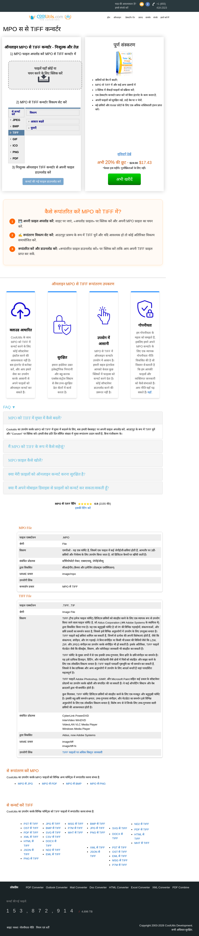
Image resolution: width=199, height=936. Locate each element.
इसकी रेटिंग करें (82, 508)
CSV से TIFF (53, 836)
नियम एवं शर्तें (42, 927)
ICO (15, 145)
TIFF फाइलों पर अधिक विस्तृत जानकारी (82, 752)
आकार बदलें (37, 121)
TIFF (16, 132)
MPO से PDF (49, 783)
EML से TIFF (53, 854)
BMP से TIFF (53, 828)
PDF (15, 158)
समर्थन (148, 17)
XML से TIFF (31, 836)
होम (108, 17)
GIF (15, 139)
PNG (16, 152)
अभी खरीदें (124, 179)
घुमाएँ (33, 128)
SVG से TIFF (53, 832)
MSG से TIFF (75, 823)
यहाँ (149, 392)
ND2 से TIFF (53, 849)
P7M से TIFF (75, 828)
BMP (16, 126)
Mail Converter (78, 887)
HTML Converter (119, 887)
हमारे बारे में (164, 17)
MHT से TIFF (75, 832)
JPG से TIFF (53, 823)
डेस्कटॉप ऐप (130, 17)
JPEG (16, 120)
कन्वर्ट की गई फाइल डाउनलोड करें (43, 181)
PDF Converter (35, 887)
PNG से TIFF (31, 858)
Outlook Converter (57, 887)
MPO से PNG (98, 783)
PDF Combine (181, 887)
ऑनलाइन (117, 17)
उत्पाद (140, 17)
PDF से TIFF (31, 832)
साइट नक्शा (12, 927)
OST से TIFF (31, 828)
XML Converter (161, 887)
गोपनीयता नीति (27, 927)
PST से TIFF (31, 823)
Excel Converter (140, 887)
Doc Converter (98, 887)
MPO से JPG (25, 783)
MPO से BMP (74, 783)
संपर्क (155, 17)
